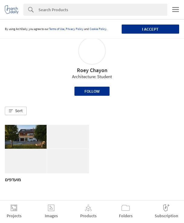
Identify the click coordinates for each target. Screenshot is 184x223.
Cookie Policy (98, 29)
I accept (150, 29)
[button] (16, 111)
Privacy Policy (75, 29)
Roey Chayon (92, 70)
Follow (92, 91)
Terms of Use (56, 29)
